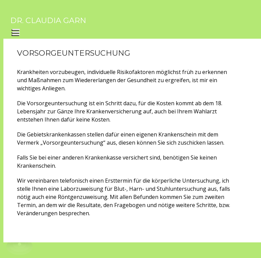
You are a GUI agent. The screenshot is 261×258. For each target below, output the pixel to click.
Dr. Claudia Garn (48, 20)
